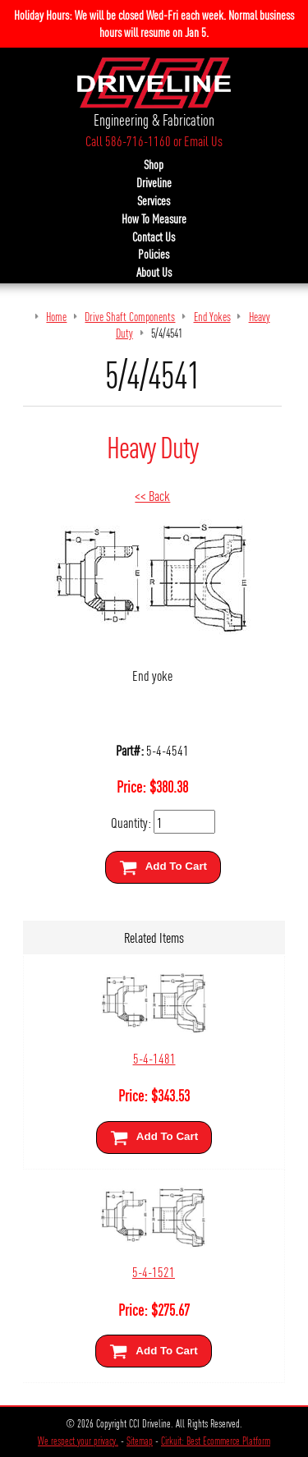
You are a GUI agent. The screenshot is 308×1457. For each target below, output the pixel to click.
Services (153, 200)
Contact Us (153, 236)
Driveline (154, 182)
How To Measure (154, 218)
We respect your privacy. (78, 1440)
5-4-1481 (154, 1057)
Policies (153, 254)
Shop (153, 164)
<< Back (152, 494)
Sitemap (139, 1440)
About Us (154, 272)
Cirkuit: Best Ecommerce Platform (215, 1440)
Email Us (203, 140)
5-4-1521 (153, 1271)
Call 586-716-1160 (128, 140)
